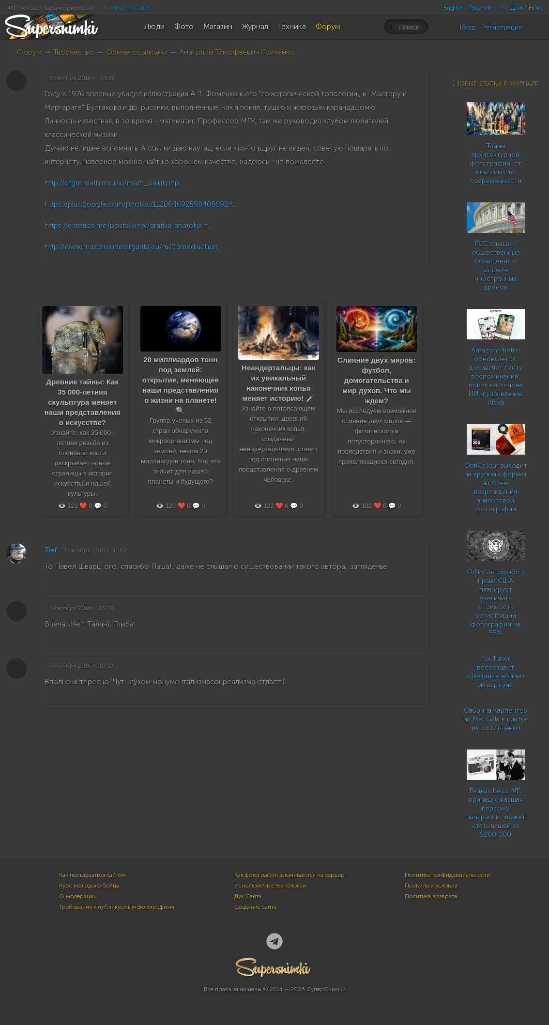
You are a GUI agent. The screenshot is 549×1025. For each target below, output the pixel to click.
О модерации (78, 896)
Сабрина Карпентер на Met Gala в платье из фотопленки (495, 719)
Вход (467, 27)
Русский (480, 7)
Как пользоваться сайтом (92, 875)
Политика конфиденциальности (447, 875)
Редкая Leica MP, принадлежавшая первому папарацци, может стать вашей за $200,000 (495, 813)
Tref (51, 550)
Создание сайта (255, 906)
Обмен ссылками (137, 52)
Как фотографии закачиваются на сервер (289, 875)
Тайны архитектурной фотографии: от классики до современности (495, 163)
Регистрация (502, 27)
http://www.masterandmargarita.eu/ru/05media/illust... (133, 247)
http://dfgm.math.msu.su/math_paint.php (112, 183)
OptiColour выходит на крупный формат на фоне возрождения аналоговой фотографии (495, 487)
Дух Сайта (247, 896)
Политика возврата (431, 896)
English (453, 7)
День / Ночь (519, 7)
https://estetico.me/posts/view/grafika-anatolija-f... (128, 225)
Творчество (73, 52)
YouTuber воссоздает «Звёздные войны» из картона (496, 672)
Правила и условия (431, 885)
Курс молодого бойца (89, 885)
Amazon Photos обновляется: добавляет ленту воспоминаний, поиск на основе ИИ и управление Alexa (496, 376)
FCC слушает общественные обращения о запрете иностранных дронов (496, 265)
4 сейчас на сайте (126, 7)
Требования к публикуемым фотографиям (116, 906)
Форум (29, 52)
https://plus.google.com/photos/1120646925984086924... (141, 204)
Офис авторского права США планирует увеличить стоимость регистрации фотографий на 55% (496, 602)
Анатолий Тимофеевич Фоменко (237, 52)
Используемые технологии (270, 885)
